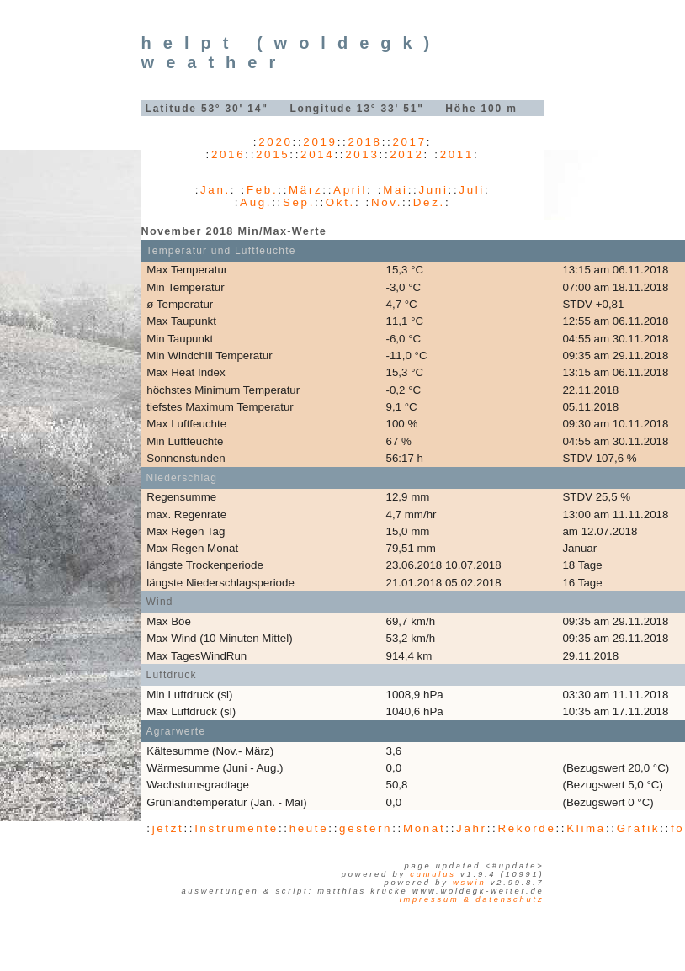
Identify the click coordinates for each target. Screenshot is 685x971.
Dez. (429, 202)
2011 (457, 154)
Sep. (299, 202)
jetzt (168, 828)
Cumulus (432, 874)
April (350, 189)
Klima (586, 828)
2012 (406, 154)
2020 (275, 141)
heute (309, 828)
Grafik (639, 828)
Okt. (340, 202)
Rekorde (526, 828)
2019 (320, 141)
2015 (272, 154)
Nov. (386, 202)
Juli (472, 189)
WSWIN (469, 882)
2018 (364, 141)
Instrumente (236, 828)
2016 (228, 154)
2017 (409, 141)
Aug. (256, 202)
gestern (365, 828)
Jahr (471, 828)
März (305, 189)
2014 (317, 154)
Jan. (215, 189)
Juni (433, 189)
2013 (362, 154)
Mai (395, 189)
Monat (424, 828)
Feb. (262, 189)
